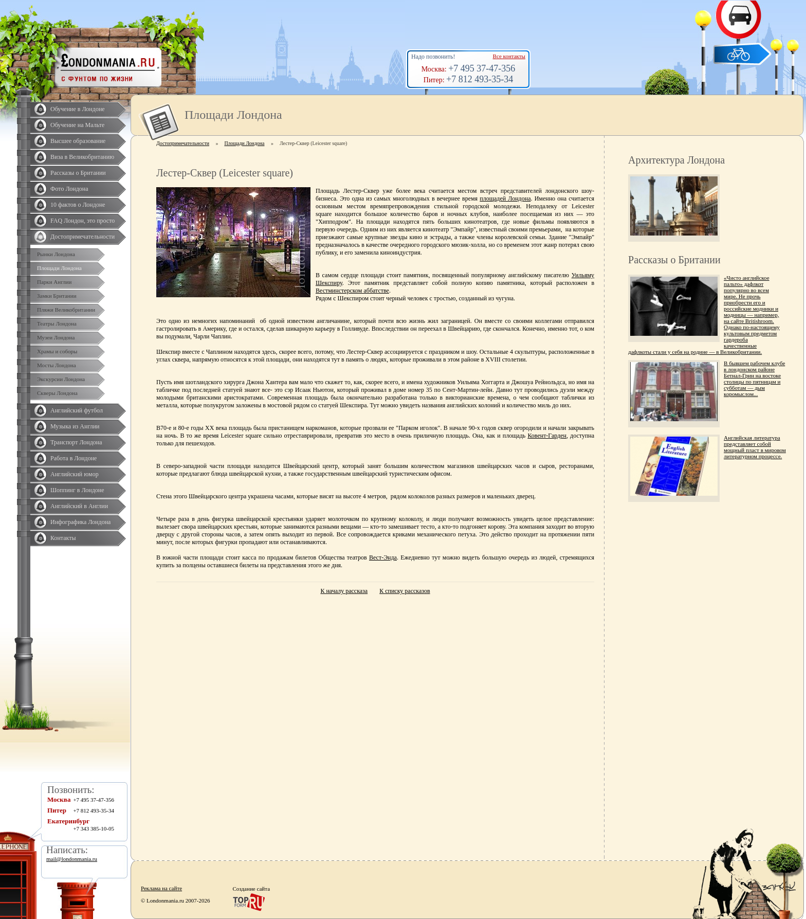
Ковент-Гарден (546, 435)
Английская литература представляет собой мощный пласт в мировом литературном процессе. (755, 447)
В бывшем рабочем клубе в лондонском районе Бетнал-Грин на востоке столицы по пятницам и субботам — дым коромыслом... (754, 378)
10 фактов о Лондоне (77, 204)
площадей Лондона (505, 198)
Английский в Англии (79, 506)
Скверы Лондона (57, 393)
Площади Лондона (59, 268)
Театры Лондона (57, 323)
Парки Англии (54, 282)
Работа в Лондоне (73, 458)
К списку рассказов (404, 590)
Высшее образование (77, 141)
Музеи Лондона (56, 337)
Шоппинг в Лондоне (77, 490)
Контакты (63, 538)
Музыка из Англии (75, 426)
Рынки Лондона (56, 254)
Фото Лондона (69, 188)
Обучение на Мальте (77, 125)
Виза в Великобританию (82, 156)
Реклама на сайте (161, 888)
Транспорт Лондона (76, 442)
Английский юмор (74, 474)
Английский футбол (76, 410)
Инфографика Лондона (80, 522)
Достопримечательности (82, 236)
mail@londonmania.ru (71, 859)
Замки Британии (57, 296)
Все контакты (509, 56)
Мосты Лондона (56, 365)
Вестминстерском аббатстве (352, 290)
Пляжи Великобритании (66, 310)
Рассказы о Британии (78, 172)
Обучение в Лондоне (77, 109)
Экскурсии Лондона (61, 379)
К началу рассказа (344, 590)
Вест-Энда (383, 557)
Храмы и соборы (57, 351)
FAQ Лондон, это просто (82, 220)
